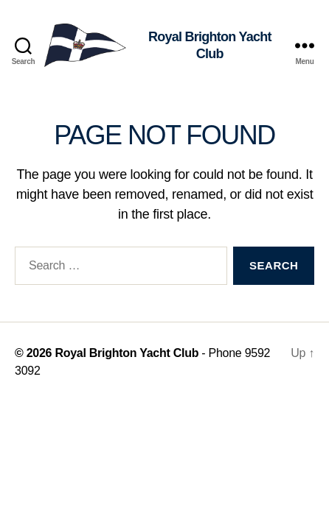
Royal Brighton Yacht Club (126, 353)
